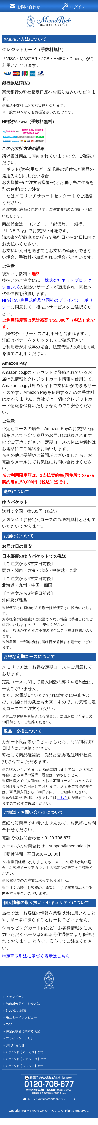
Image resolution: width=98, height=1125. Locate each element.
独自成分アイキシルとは (27, 1005)
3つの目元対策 (18, 1012)
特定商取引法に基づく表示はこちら (36, 956)
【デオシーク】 (30, 1065)
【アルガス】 (28, 1058)
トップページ (17, 997)
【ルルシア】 (28, 1073)
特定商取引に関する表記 (26, 1035)
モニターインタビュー (25, 1020)
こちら (62, 798)
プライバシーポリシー (25, 1043)
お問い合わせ (17, 1050)
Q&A (10, 1027)
